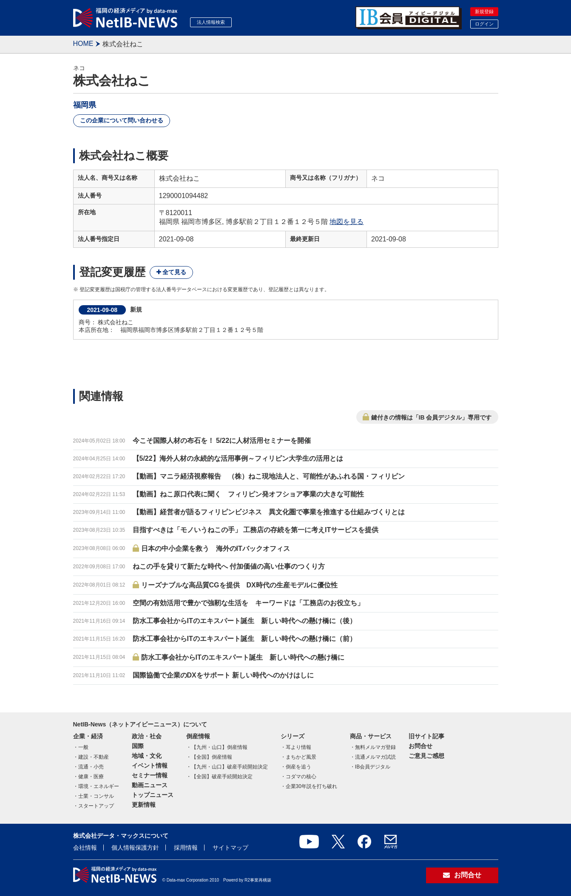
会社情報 (85, 847)
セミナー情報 (150, 775)
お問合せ (420, 746)
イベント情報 (150, 765)
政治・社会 (147, 736)
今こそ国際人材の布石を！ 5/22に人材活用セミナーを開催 (222, 440)
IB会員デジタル (372, 767)
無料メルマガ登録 (375, 747)
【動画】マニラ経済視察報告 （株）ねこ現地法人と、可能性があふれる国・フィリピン (269, 476)
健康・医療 (91, 777)
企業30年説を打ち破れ (311, 786)
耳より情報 (298, 747)
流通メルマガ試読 (375, 757)
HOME (83, 43)
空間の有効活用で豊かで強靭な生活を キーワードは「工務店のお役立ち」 (248, 603)
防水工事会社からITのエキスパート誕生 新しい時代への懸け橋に (242, 657)
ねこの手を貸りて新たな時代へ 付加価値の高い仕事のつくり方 (229, 566)
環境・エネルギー (98, 786)
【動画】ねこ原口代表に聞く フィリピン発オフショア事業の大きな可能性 (248, 494)
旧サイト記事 (426, 736)
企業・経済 (88, 736)
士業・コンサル (96, 796)
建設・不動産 (93, 757)
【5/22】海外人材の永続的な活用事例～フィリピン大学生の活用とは (238, 458)
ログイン (484, 23)
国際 (138, 746)
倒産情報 (198, 736)
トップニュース (152, 794)
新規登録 (484, 11)
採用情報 (186, 847)
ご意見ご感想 (426, 755)
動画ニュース (150, 785)
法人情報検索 (211, 22)
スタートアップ (96, 806)
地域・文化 (147, 755)
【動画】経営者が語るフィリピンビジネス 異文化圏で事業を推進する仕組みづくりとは (269, 512)
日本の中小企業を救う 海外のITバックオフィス (215, 548)
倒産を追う (298, 767)
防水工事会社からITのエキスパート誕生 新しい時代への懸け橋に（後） (244, 620)
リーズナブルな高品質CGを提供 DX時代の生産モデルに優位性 (239, 585)
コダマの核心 (301, 777)
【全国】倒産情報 (211, 757)
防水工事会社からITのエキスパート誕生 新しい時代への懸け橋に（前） (244, 638)
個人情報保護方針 (135, 847)
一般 (83, 747)
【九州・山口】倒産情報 (219, 747)
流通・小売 (91, 767)
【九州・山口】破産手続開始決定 (229, 767)
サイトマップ (230, 847)
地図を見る (347, 221)
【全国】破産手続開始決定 (222, 777)
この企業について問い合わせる (121, 120)
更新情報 (144, 804)
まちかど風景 (301, 757)
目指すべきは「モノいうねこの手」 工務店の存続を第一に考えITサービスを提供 (256, 529)
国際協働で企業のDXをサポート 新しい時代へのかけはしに (223, 675)
